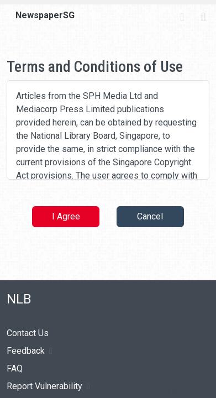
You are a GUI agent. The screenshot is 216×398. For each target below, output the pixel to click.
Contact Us (28, 333)
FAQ (15, 368)
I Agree (66, 216)
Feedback (29, 351)
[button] (168, 391)
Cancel (150, 216)
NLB (19, 299)
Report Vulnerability (48, 386)
